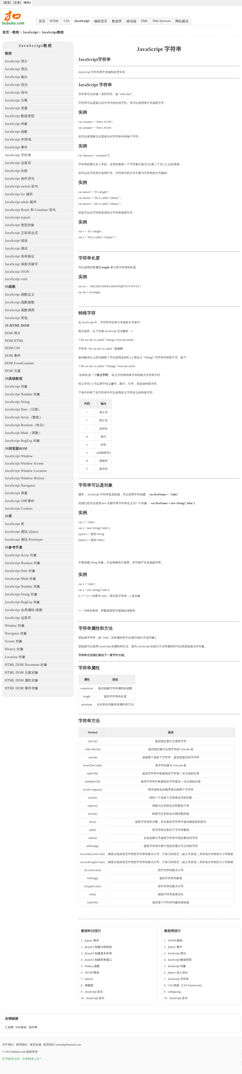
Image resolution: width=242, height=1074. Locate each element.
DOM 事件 (13, 355)
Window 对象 (15, 625)
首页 (42, 21)
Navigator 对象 (16, 633)
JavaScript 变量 (16, 108)
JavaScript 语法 (16, 85)
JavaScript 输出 (16, 77)
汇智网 (9, 1027)
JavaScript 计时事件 (20, 501)
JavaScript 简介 (16, 61)
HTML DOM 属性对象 (21, 680)
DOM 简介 (13, 333)
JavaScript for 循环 (19, 194)
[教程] (27, 2)
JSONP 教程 (92, 972)
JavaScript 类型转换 (20, 225)
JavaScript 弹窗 (16, 493)
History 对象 (14, 649)
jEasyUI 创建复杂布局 (98, 953)
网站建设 (182, 21)
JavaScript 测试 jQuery (22, 532)
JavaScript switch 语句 (21, 186)
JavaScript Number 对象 (22, 394)
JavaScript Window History (25, 478)
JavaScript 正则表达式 (21, 233)
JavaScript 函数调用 (20, 310)
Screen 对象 (14, 641)
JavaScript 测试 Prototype (24, 539)
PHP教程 (21, 1027)
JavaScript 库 (14, 524)
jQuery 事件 (92, 940)
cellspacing (174, 991)
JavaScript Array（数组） (24, 417)
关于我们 (8, 1044)
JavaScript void (16, 279)
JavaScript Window (19, 456)
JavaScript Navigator (20, 485)
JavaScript (82, 21)
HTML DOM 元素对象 (21, 672)
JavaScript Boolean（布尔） (26, 425)
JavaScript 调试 (16, 248)
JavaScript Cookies (19, 508)
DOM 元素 (13, 371)
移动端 (131, 21)
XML (144, 21)
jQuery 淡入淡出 (178, 972)
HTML (54, 21)
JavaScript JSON (17, 272)
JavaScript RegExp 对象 (22, 441)
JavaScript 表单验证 (20, 256)
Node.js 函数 (92, 966)
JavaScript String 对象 (21, 594)
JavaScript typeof (17, 217)
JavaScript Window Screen (24, 463)
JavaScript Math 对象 (20, 578)
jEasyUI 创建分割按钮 (98, 947)
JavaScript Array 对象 (21, 555)
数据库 (117, 21)
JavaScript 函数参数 (20, 302)
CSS (67, 21)
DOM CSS (12, 348)
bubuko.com (19, 1051)
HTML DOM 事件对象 (21, 688)
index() (89, 979)
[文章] (17, 2)
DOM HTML (14, 341)
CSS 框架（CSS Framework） (186, 985)
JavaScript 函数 (16, 131)
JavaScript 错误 (16, 240)
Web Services (162, 21)
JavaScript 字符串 (18, 155)
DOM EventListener (19, 363)
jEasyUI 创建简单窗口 (98, 959)
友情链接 (11, 1018)
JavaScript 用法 (16, 69)
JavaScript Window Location (26, 471)
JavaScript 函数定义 (20, 294)
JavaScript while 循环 (21, 202)
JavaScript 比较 (16, 171)
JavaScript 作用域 (18, 139)
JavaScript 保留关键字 (21, 264)
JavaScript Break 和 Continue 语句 (30, 210)
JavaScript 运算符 (18, 163)
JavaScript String (17, 402)
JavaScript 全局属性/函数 (24, 610)
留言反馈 (35, 1044)
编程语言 (100, 21)
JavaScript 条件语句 (20, 178)
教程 (15, 32)
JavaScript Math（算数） (23, 433)
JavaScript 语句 (16, 92)
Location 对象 (15, 657)
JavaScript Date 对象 (20, 571)
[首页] (7, 2)
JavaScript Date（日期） (23, 409)
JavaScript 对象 (16, 124)
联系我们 (22, 1044)
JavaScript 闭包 (16, 318)
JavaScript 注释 (16, 100)
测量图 (89, 985)
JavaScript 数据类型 (20, 116)
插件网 (33, 1027)
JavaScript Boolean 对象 (23, 563)
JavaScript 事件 (16, 147)
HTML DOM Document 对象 (26, 665)
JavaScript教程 (53, 32)
